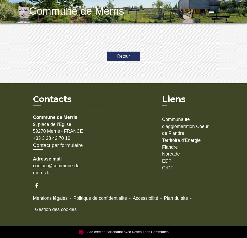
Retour (123, 56)
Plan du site (176, 198)
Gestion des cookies (56, 209)
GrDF (168, 167)
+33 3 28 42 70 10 (51, 138)
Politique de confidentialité (100, 198)
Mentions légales (50, 198)
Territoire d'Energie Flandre (181, 144)
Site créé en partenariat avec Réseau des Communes (123, 232)
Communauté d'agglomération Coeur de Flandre (185, 126)
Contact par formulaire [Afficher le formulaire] (58, 145)
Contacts (52, 99)
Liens (174, 99)
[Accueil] (62, 11)
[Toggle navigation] (211, 11)
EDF (166, 161)
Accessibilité (145, 198)
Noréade (171, 154)
